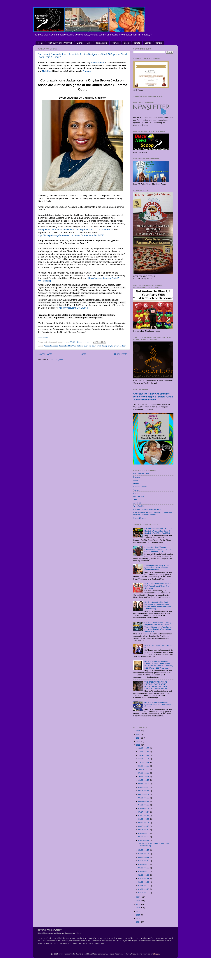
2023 (138, 741)
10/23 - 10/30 (144, 773)
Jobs (89, 43)
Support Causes (139, 518)
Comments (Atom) (56, 359)
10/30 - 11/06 (144, 769)
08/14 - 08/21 (144, 801)
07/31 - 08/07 (144, 805)
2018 (138, 908)
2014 (138, 922)
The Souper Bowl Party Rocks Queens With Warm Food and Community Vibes (156, 567)
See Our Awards (140, 487)
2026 (138, 731)
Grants (148, 43)
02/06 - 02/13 (144, 878)
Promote (115, 43)
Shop (126, 43)
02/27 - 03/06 (144, 871)
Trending (136, 490)
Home (40, 43)
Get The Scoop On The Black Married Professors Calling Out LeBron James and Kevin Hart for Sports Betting (157, 605)
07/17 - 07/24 (144, 812)
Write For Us (138, 506)
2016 (138, 915)
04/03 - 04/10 (144, 861)
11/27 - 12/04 (144, 759)
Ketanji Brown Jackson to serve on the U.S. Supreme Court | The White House (75, 229)
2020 (138, 901)
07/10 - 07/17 (144, 815)
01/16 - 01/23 (144, 886)
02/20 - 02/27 (144, 875)
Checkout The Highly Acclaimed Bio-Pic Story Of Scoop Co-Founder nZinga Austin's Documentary (153, 397)
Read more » (43, 338)
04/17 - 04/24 (144, 854)
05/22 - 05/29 (144, 837)
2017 (138, 911)
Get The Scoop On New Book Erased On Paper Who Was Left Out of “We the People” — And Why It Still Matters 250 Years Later (158, 664)
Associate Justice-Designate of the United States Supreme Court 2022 (72, 346)
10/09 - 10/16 (144, 780)
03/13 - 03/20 (144, 868)
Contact (158, 43)
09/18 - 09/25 (144, 787)
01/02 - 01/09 (144, 893)
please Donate (97, 63)
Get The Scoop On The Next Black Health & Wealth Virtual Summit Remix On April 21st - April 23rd (158, 531)
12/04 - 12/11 (144, 755)
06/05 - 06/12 (144, 830)
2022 (138, 745)
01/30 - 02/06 (144, 882)
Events (79, 43)
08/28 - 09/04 (144, 794)
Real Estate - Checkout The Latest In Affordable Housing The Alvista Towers (152, 513)
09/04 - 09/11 (144, 791)
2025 (138, 734)
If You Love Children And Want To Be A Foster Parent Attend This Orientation (157, 586)
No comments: (83, 342)
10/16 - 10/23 (144, 777)
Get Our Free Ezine (141, 474)
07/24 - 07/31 (144, 808)
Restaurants (101, 43)
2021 (138, 897)
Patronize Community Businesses (147, 509)
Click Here (47, 71)
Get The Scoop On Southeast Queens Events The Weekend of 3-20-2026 (158, 704)
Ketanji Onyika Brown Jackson (114, 346)
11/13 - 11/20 (144, 766)
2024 (138, 738)
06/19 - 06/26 (144, 823)
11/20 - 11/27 (144, 762)
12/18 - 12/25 (144, 748)
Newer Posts (45, 354)
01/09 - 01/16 (144, 889)
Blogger (156, 954)
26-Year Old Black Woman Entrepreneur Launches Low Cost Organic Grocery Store (157, 549)
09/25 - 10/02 (144, 784)
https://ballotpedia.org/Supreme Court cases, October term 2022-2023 (71, 235)
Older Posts (120, 354)
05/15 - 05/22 (144, 840)
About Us (137, 503)
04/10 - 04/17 (144, 857)
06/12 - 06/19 (144, 826)
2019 (138, 904)
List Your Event (139, 496)
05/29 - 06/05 (144, 833)
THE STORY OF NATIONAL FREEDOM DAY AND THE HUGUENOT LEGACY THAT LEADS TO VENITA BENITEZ (156, 685)
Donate (136, 43)
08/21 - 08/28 (144, 798)
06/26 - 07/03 (144, 819)
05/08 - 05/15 (144, 850)
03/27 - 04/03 (144, 864)
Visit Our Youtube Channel (60, 43)
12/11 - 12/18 (144, 752)
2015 (138, 918)
